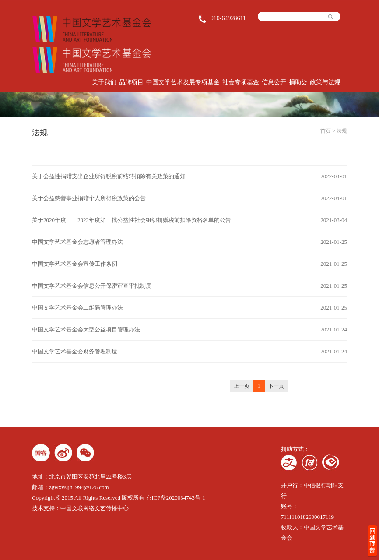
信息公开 (274, 82)
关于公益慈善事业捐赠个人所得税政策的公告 (89, 198)
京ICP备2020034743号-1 (175, 497)
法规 (342, 131)
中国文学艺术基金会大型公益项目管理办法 (86, 329)
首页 (325, 131)
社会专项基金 (240, 82)
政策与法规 (325, 82)
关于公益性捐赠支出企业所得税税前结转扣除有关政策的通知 (109, 176)
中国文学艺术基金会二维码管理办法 (77, 307)
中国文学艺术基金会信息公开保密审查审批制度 (91, 285)
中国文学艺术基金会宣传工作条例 (74, 264)
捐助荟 (298, 82)
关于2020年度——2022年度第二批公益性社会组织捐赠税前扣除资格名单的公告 (131, 220)
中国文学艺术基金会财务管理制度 (74, 351)
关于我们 (104, 82)
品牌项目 (131, 82)
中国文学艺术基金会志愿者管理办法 (77, 242)
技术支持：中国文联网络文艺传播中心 (80, 508)
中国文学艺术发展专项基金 (183, 82)
